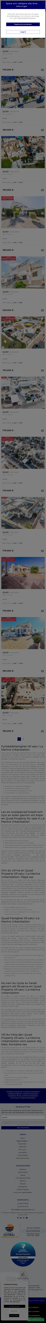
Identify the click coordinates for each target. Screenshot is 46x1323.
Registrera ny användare (23, 24)
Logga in (23, 32)
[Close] (43, 3)
